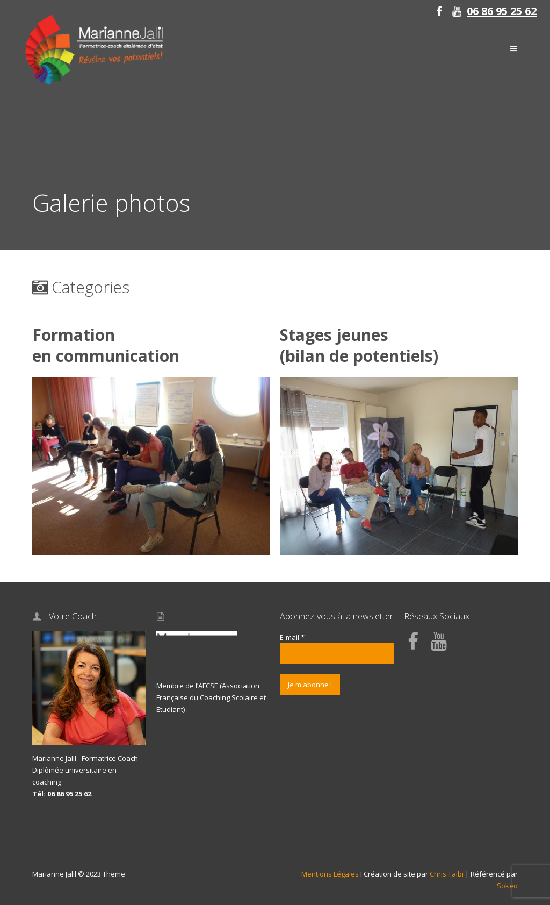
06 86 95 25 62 (502, 11)
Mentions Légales (330, 874)
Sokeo (507, 885)
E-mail (292, 637)
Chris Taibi (447, 874)
